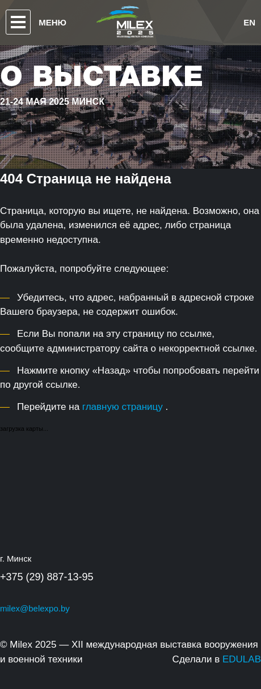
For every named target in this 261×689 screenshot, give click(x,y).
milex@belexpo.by (35, 608)
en (249, 22)
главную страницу (122, 406)
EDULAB (241, 659)
